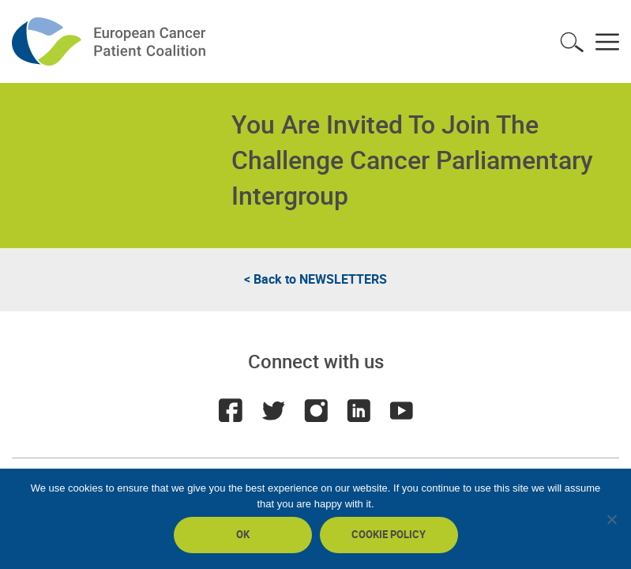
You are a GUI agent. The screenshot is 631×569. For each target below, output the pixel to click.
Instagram (316, 410)
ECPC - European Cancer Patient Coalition (110, 41)
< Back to (315, 279)
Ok (243, 534)
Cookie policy (388, 534)
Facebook (230, 410)
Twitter (273, 410)
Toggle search (572, 42)
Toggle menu (607, 42)
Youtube (401, 410)
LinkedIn (358, 410)
